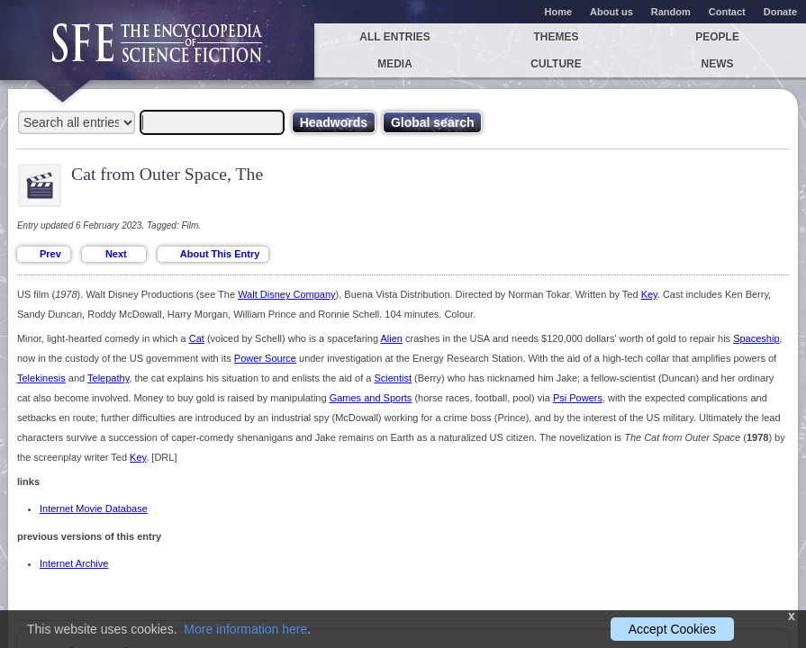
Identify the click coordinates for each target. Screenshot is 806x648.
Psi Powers (577, 397)
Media (394, 64)
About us (611, 11)
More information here (245, 629)
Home (559, 11)
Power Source (265, 358)
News (718, 64)
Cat (196, 338)
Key (649, 294)
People (717, 37)
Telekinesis (41, 378)
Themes (556, 37)
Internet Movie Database (94, 508)
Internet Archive (74, 563)
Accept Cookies (672, 629)
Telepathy (108, 378)
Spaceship (756, 338)
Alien (392, 338)
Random (671, 11)
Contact (727, 11)
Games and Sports (371, 397)
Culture (555, 64)
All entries (394, 37)
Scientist (393, 378)
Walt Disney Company (286, 294)
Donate (780, 11)
